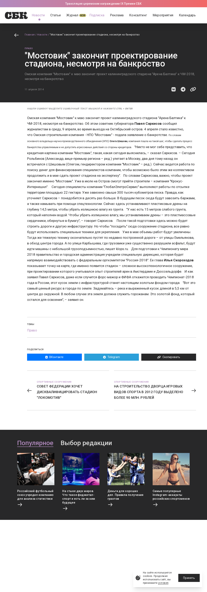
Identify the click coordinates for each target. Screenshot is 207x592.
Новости (42, 34)
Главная (30, 34)
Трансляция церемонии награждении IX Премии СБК (103, 3)
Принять (189, 578)
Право (29, 48)
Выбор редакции (86, 443)
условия (163, 583)
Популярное (35, 443)
